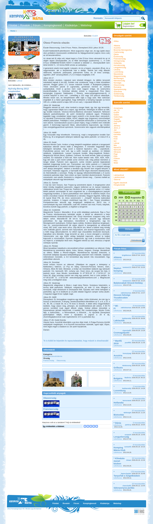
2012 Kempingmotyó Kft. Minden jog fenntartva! (24, 509)
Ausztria (117, 48)
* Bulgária (118, 377)
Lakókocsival (119, 177)
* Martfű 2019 (118, 342)
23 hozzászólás (133, 254)
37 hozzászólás (134, 411)
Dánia (116, 54)
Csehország (119, 52)
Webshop (86, 25)
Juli (115, 130)
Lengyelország (120, 67)
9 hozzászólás (135, 376)
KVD (116, 139)
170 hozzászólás (133, 472)
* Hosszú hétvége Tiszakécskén (122, 294)
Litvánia (117, 70)
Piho (115, 156)
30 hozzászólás (135, 341)
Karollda (117, 134)
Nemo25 (117, 150)
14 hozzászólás (134, 266)
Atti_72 (116, 110)
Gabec (116, 115)
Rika (115, 161)
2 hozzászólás (133, 387)
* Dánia (117, 423)
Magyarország (120, 76)
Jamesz (117, 126)
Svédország (119, 94)
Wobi (116, 163)
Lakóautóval (119, 175)
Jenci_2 (117, 128)
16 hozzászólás (135, 459)
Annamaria (118, 108)
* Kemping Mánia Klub (119, 447)
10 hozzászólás (134, 485)
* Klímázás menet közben (119, 461)
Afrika (116, 41)
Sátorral (117, 179)
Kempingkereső (53, 25)
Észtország (118, 56)
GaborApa (118, 117)
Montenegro (119, 78)
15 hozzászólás (134, 280)
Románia (117, 87)
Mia (115, 145)
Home (12, 31)
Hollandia (118, 63)
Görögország (119, 61)
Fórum (37, 25)
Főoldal (12, 25)
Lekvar (19, 82)
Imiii (115, 123)
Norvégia (117, 83)
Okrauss (117, 152)
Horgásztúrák (119, 185)
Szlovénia (118, 91)
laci (115, 141)
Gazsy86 (117, 121)
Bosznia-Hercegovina (123, 50)
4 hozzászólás (133, 292)
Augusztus (136, 197)
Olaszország (49, 398)
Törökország (119, 96)
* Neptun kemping (118, 268)
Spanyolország (120, 89)
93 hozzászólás (133, 317)
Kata (116, 136)
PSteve (117, 158)
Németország (119, 80)
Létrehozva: (123, 259)
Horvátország (119, 65)
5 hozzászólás (135, 424)
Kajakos (117, 132)
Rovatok (25, 25)
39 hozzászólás (134, 329)
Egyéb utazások (120, 183)
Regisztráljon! (128, 26)
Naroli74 (117, 147)
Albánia (117, 45)
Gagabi (117, 119)
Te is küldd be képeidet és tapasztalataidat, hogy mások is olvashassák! (75, 341)
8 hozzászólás (133, 306)
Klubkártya (71, 25)
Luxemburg (118, 72)
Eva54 (95, 36)
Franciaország (50, 409)
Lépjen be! (129, 23)
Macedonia (118, 74)
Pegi (115, 154)
